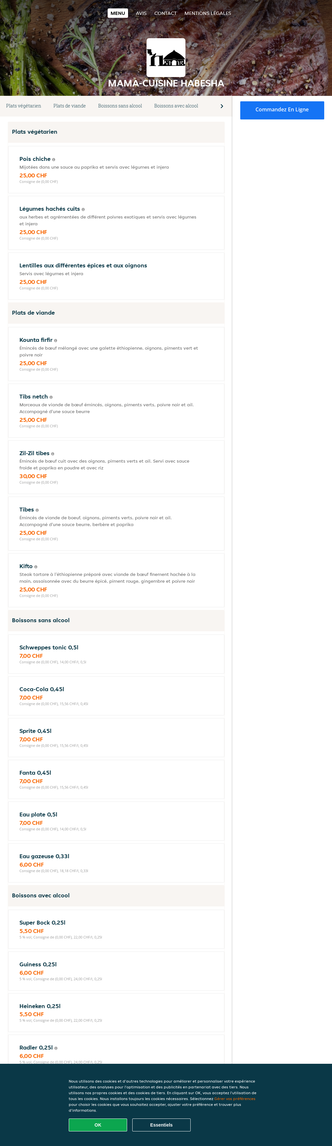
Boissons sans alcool (120, 106)
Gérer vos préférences (234, 1098)
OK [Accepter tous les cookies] (98, 1125)
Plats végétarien (23, 106)
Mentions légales (207, 13)
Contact (165, 13)
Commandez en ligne (282, 109)
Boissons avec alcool (176, 106)
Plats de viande (69, 106)
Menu (118, 13)
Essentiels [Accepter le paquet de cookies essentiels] (161, 1125)
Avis (141, 13)
